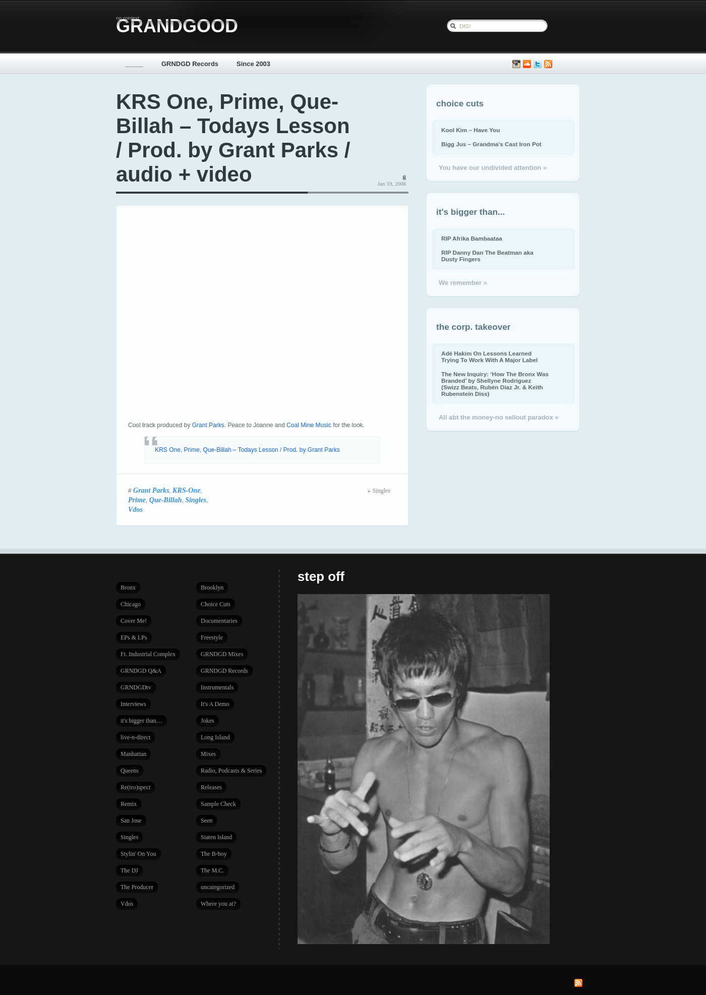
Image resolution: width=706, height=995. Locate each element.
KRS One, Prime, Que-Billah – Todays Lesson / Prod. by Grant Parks (247, 449)
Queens (130, 770)
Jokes (207, 720)
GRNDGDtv (136, 687)
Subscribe (548, 64)
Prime (137, 500)
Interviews (133, 704)
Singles (195, 500)
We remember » (463, 282)
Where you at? (218, 903)
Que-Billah (165, 500)
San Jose (131, 820)
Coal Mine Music (308, 425)
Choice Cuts (215, 604)
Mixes (208, 753)
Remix (129, 803)
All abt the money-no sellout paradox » (498, 417)
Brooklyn (212, 587)
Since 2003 (253, 64)
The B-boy (214, 853)
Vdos (135, 509)
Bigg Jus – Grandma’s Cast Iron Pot (491, 144)
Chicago (131, 604)
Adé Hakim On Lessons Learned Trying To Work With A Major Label (489, 356)
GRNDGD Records (189, 64)
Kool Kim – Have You (470, 130)
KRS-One (186, 490)
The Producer (137, 887)
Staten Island (216, 837)
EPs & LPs (134, 637)
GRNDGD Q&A (141, 670)
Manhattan (133, 753)
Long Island (215, 737)
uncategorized (217, 887)
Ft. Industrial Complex (148, 654)
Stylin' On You (138, 853)
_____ (134, 64)
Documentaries (219, 620)
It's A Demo (215, 704)
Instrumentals (217, 687)
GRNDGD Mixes (222, 654)
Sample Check (218, 803)
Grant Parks (208, 425)
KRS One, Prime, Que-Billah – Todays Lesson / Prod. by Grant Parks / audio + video (233, 138)
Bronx (128, 587)
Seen (206, 820)
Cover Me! (134, 620)
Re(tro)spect (135, 787)
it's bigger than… (141, 720)
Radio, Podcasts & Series (231, 770)
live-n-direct (135, 737)
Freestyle (212, 637)
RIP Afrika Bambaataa (471, 238)
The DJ (129, 870)
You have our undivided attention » (493, 167)
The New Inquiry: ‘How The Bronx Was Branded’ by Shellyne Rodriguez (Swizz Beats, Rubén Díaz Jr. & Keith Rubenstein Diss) (495, 384)
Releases (211, 787)
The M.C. (212, 870)
